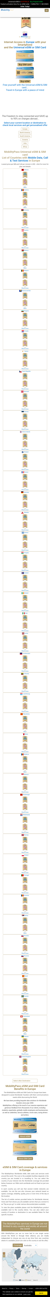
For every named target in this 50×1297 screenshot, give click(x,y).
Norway (25, 843)
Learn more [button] (26, 1294)
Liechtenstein (25, 662)
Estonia (25, 420)
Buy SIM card (25, 64)
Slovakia (25, 944)
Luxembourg (25, 702)
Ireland (25, 601)
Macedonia (25, 722)
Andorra (25, 198)
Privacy (11, 1288)
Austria (25, 239)
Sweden (25, 1005)
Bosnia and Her (25, 299)
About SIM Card (25, 1158)
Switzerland (25, 1025)
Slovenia (25, 964)
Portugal (25, 884)
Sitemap (24, 1288)
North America (25, 132)
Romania (25, 904)
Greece (25, 541)
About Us (4, 1288)
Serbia (25, 924)
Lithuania (25, 682)
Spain (25, 984)
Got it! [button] (41, 1293)
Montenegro (25, 803)
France (25, 480)
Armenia (25, 218)
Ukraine (25, 1045)
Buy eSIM (25, 81)
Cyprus (25, 360)
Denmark (25, 400)
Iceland (25, 581)
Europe (25, 129)
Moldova (25, 763)
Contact (31, 1288)
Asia (25, 143)
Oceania (25, 140)
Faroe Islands (25, 440)
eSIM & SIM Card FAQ (41, 1288)
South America (25, 136)
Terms (17, 1288)
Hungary (25, 561)
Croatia (25, 339)
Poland (25, 863)
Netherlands (25, 823)
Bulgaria (25, 319)
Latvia (25, 642)
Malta (25, 743)
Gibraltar (25, 521)
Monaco (25, 783)
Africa (25, 147)
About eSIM (25, 1136)
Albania (25, 178)
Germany (25, 501)
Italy (25, 622)
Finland (25, 460)
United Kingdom (25, 1065)
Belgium (25, 279)
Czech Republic (25, 380)
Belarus (25, 259)
